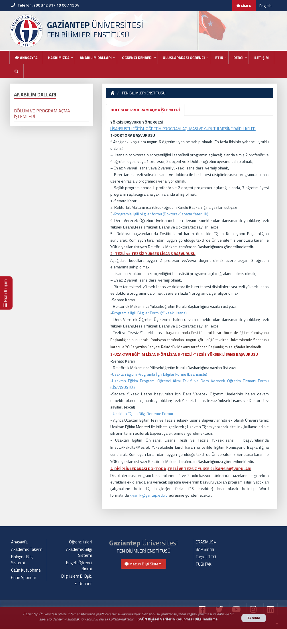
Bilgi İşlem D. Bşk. (76, 576)
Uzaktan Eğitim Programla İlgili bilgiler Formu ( (150, 374)
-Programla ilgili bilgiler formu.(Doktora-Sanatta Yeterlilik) (160, 214)
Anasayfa (26, 57)
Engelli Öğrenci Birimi (79, 566)
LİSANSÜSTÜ (122, 387)
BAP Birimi (205, 549)
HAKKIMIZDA (59, 57)
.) (134, 387)
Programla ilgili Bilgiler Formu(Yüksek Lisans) (149, 313)
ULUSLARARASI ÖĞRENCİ (184, 57)
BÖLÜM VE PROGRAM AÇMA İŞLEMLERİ (145, 110)
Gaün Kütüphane (26, 570)
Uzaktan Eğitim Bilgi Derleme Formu (143, 413)
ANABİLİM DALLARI (96, 57)
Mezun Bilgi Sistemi (143, 564)
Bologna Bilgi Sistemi (22, 560)
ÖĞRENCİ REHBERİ (137, 57)
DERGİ (238, 57)
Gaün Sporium (23, 578)
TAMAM (253, 618)
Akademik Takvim (26, 549)
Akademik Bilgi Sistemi (79, 552)
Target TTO (206, 557)
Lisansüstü (197, 374)
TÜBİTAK (203, 564)
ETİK (219, 57)
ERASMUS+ (206, 542)
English (265, 6)
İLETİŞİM (261, 57)
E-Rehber (83, 584)
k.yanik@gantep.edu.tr (149, 495)
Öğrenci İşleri (80, 542)
